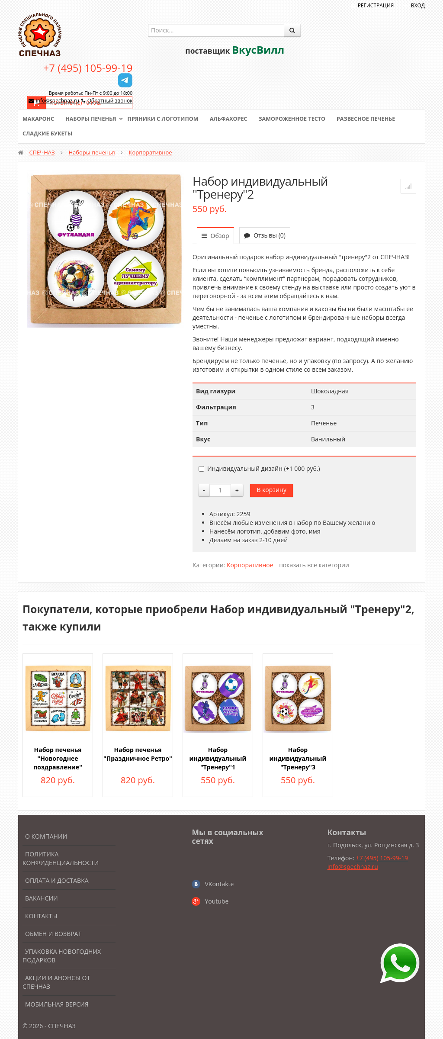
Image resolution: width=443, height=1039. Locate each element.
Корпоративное (150, 152)
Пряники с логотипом (167, 119)
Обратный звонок (110, 100)
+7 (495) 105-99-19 (88, 68)
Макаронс (38, 119)
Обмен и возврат (53, 934)
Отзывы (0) (265, 235)
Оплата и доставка (57, 880)
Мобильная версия (57, 1004)
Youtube (216, 901)
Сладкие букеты (48, 134)
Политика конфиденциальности (60, 858)
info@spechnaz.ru (57, 100)
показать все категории (314, 565)
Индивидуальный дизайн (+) (259, 468)
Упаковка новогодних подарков (61, 955)
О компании (46, 836)
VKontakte (219, 884)
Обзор (215, 236)
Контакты (41, 916)
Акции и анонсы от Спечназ (56, 982)
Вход (418, 5)
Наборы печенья (93, 119)
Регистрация (376, 5)
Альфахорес (234, 119)
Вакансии (41, 898)
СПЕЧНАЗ (42, 152)
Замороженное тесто (299, 119)
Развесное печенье (376, 119)
